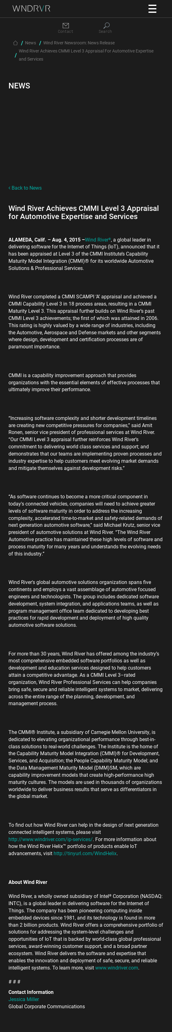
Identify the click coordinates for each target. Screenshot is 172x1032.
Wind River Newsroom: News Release (79, 43)
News (30, 43)
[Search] (106, 28)
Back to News (25, 187)
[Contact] (66, 28)
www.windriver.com (116, 967)
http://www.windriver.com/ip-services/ (50, 839)
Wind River (98, 239)
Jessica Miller (23, 999)
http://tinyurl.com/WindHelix (85, 853)
